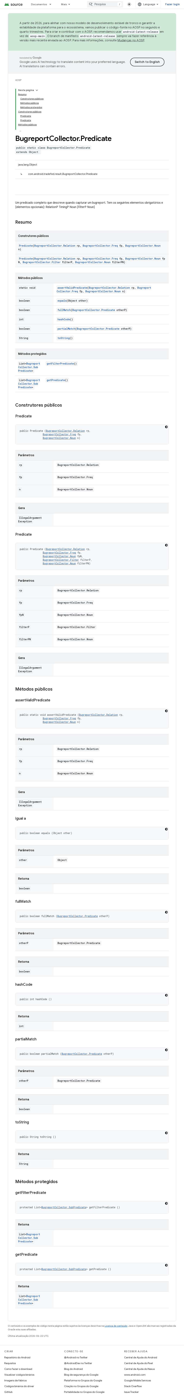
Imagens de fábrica (15, 1380)
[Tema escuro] (166, 427)
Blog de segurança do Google (81, 1374)
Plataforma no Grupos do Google (83, 1380)
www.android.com (135, 1374)
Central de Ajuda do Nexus (139, 1369)
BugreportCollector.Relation (54, 245)
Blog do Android (73, 1369)
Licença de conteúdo (116, 1325)
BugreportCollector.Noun (143, 245)
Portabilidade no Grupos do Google (84, 1392)
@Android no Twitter (76, 1357)
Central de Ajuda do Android (140, 1357)
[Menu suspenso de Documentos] (52, 4)
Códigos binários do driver (19, 1386)
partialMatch (66, 328)
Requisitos (10, 1363)
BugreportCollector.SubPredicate (29, 367)
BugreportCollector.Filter (42, 262)
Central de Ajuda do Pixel (138, 1363)
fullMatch (64, 310)
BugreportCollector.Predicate (93, 310)
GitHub (8, 1392)
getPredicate (56, 380)
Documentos (39, 4)
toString (64, 338)
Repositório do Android (17, 1357)
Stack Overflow (133, 1386)
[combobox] (105, 4)
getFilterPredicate (60, 363)
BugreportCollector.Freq (100, 245)
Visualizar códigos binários (19, 1374)
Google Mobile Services (137, 1380)
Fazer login (172, 4)
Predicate (26, 245)
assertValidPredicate (72, 287)
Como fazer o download (18, 1369)
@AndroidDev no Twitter (78, 1363)
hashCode (64, 319)
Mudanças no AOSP (130, 40)
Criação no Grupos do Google (81, 1386)
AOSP (18, 80)
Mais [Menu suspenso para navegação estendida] (64, 4)
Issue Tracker (131, 1392)
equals (62, 300)
